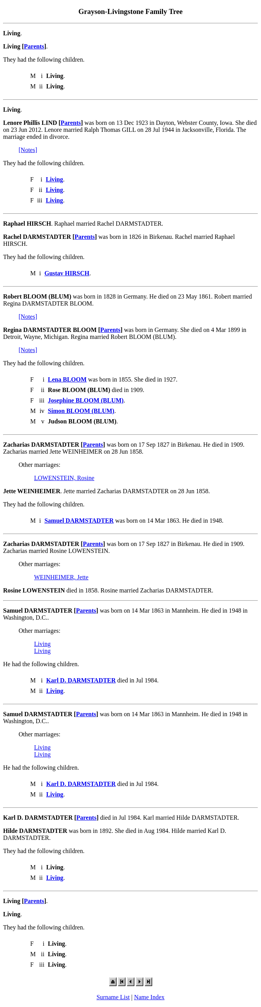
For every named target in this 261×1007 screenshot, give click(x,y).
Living (42, 644)
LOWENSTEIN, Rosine (64, 478)
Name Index (149, 997)
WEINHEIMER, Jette (61, 577)
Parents (34, 46)
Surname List (113, 997)
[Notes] (28, 150)
